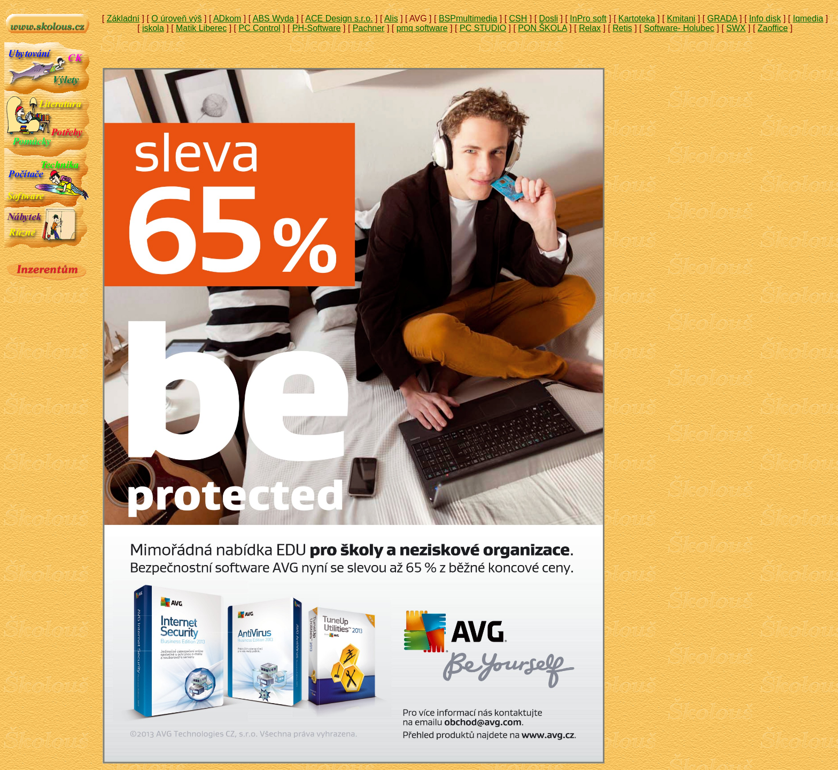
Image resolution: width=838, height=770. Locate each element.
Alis (391, 18)
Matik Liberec (201, 28)
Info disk (765, 18)
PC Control (259, 28)
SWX (736, 28)
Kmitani (681, 18)
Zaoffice (773, 28)
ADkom (227, 18)
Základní (123, 18)
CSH (518, 18)
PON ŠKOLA (542, 28)
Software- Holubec (679, 28)
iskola (153, 28)
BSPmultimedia (468, 18)
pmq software (422, 28)
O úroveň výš (176, 18)
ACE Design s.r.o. (339, 18)
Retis (622, 28)
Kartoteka (636, 18)
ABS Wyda (273, 18)
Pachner (369, 28)
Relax (590, 28)
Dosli (548, 18)
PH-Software (316, 28)
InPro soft (588, 18)
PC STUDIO (483, 28)
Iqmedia (808, 18)
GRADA (722, 18)
